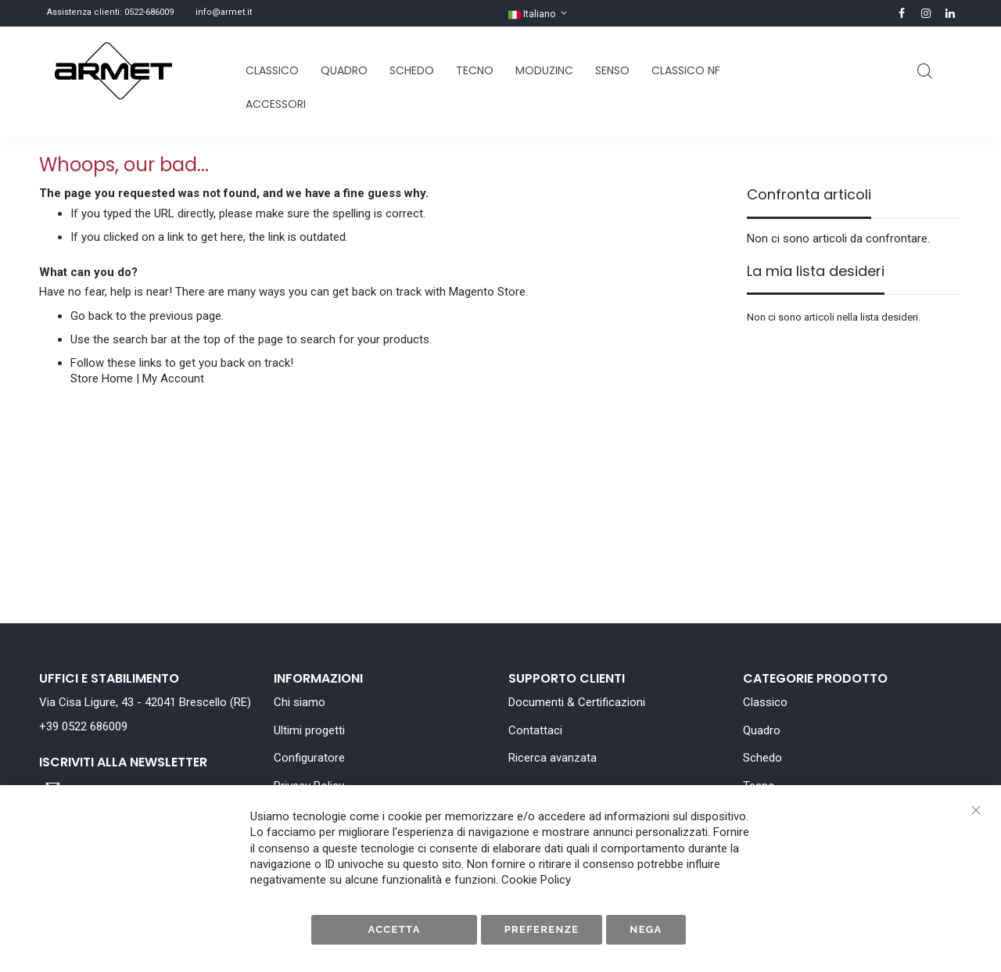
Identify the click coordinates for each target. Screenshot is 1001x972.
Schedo (762, 758)
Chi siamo (299, 702)
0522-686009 (149, 12)
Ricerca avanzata (552, 758)
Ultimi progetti (309, 730)
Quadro (761, 730)
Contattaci (535, 730)
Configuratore (309, 758)
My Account (173, 378)
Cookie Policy (536, 880)
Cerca (924, 71)
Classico (765, 702)
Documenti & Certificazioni (576, 702)
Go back (91, 316)
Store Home (101, 378)
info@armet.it (224, 12)
